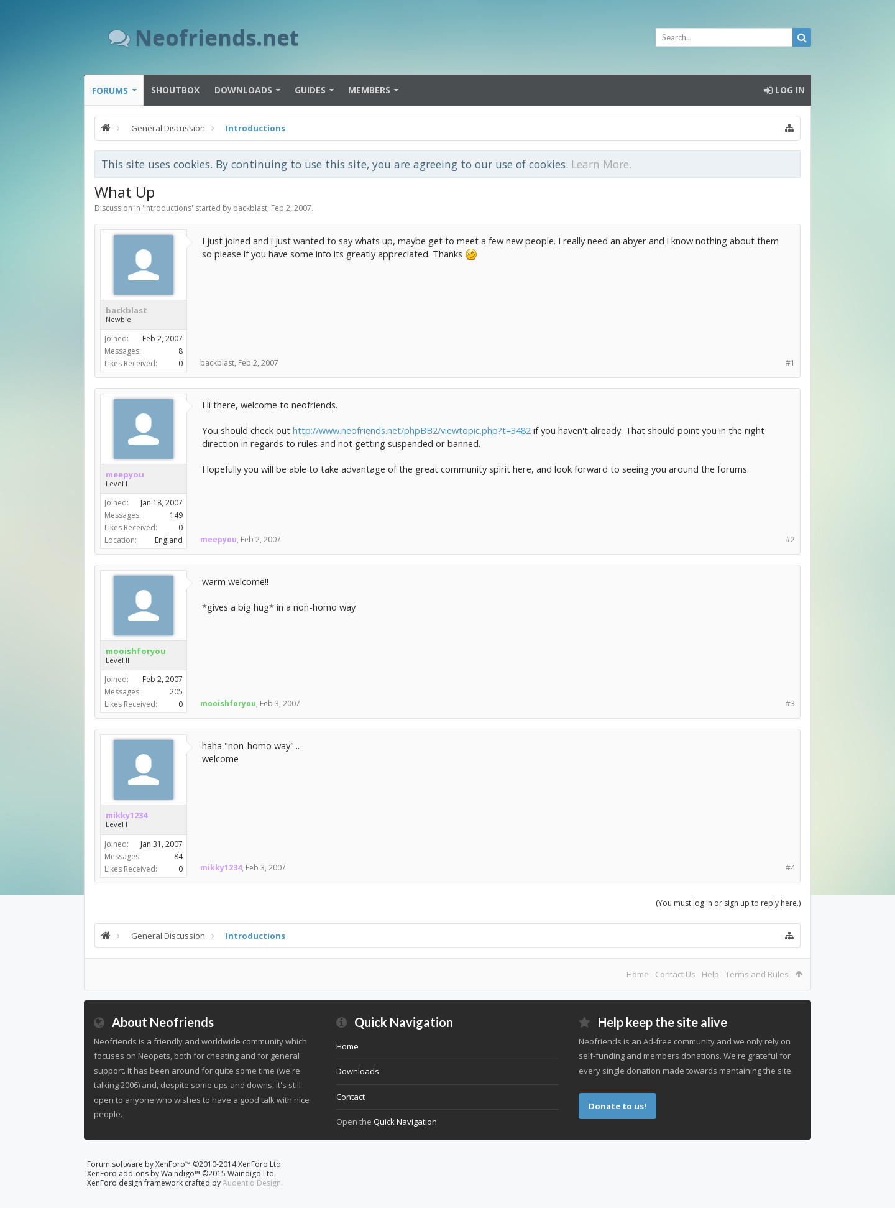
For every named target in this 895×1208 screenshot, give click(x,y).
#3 (790, 703)
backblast (250, 208)
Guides (310, 90)
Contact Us (675, 974)
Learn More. (601, 164)
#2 (790, 539)
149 (176, 515)
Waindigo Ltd (250, 1173)
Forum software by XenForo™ (185, 1164)
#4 (790, 867)
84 (178, 856)
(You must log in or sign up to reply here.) (728, 903)
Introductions (167, 208)
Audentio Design (252, 1183)
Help (710, 974)
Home (637, 974)
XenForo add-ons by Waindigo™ (143, 1173)
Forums (110, 90)
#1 (790, 362)
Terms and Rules (757, 974)
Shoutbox (175, 90)
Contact (350, 1096)
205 (176, 691)
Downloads (243, 90)
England (169, 540)
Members (369, 90)
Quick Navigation (405, 1121)
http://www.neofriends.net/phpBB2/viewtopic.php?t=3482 (412, 430)
